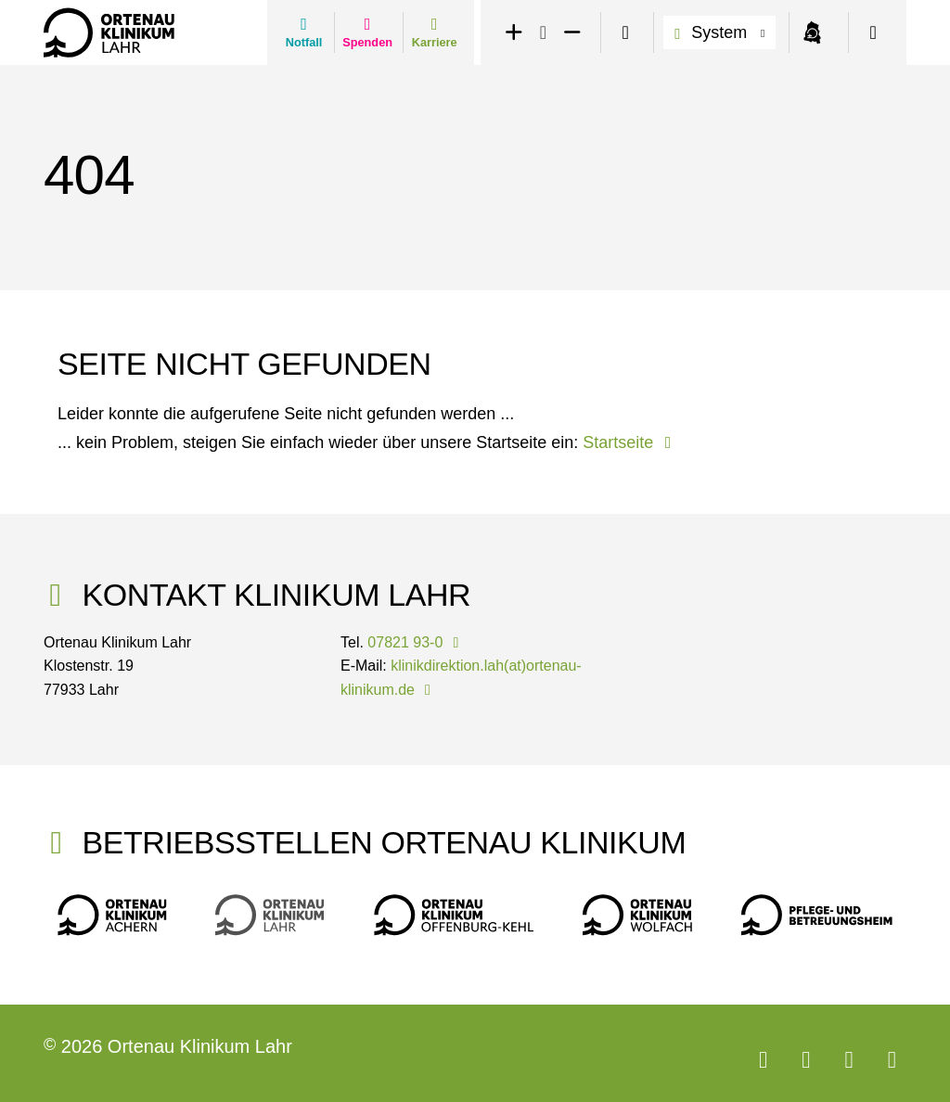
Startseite (630, 442)
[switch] (625, 32)
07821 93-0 (416, 642)
